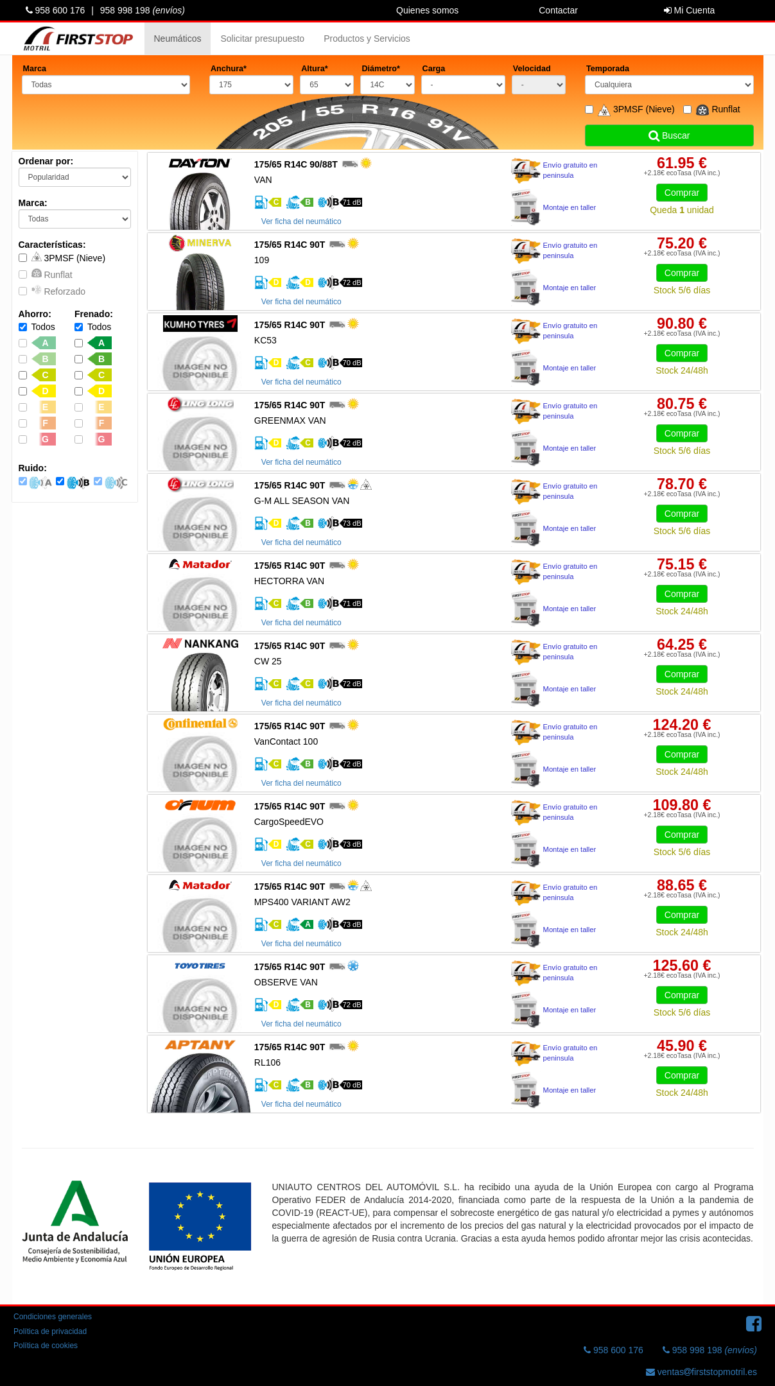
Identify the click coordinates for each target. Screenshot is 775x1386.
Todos (37, 327)
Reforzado (52, 290)
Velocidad (532, 68)
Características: (52, 244)
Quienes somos (427, 10)
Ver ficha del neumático (301, 221)
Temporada (607, 68)
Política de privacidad (50, 1331)
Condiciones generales (52, 1316)
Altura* (314, 68)
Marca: (33, 203)
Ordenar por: (46, 161)
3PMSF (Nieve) (62, 257)
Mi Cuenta (689, 10)
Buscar (669, 135)
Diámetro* (380, 68)
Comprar (682, 192)
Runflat (46, 274)
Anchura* (229, 68)
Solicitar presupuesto (262, 38)
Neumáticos (178, 38)
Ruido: (33, 468)
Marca (34, 68)
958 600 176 (55, 10)
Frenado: (93, 314)
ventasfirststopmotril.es (701, 1372)
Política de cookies (45, 1345)
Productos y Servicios (367, 38)
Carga (434, 68)
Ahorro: (35, 314)
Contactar (558, 10)
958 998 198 (142, 10)
